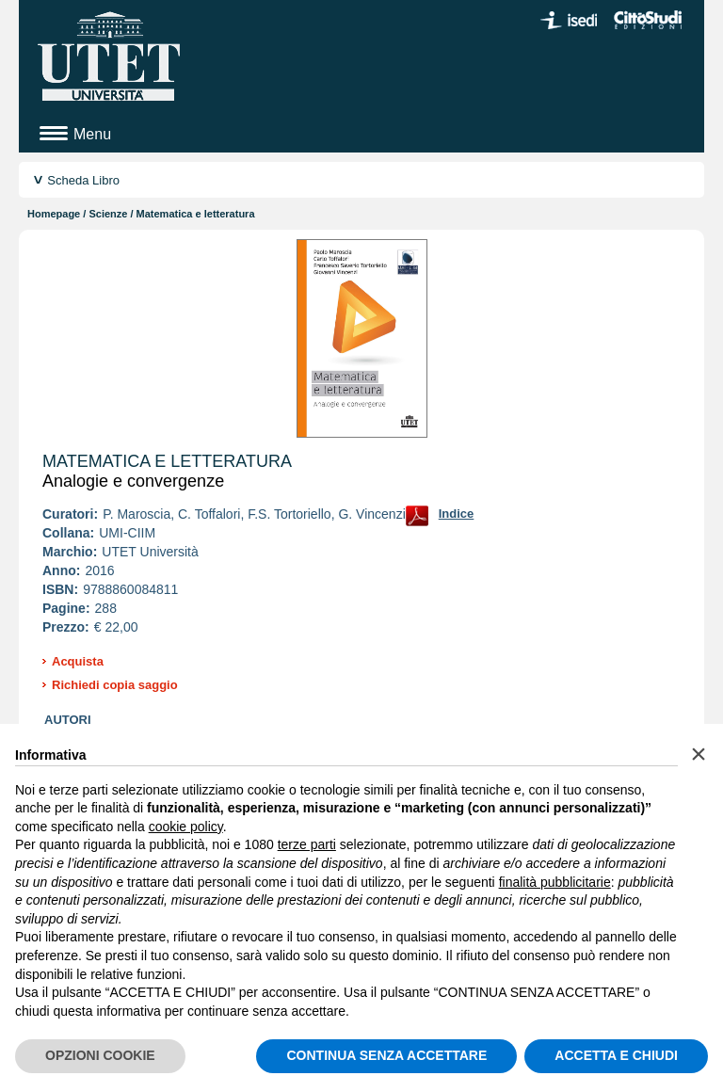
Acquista (78, 661)
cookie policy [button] (186, 826)
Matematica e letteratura (167, 461)
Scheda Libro (83, 180)
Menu (92, 134)
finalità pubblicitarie (555, 882)
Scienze (107, 213)
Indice (456, 513)
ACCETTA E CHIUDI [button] (616, 1055)
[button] (698, 754)
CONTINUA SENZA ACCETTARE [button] (386, 1055)
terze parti (307, 844)
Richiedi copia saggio (115, 685)
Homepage (53, 213)
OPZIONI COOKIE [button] (100, 1055)
